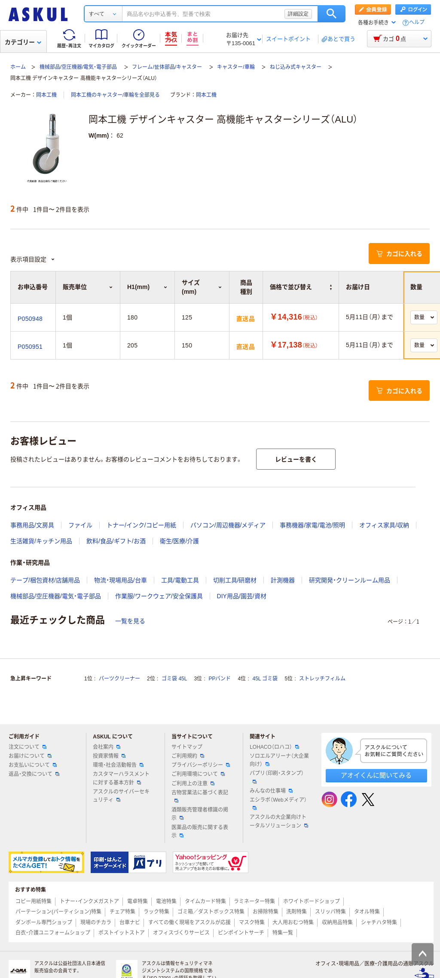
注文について (27, 747)
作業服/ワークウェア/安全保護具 (159, 596)
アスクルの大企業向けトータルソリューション (279, 821)
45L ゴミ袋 (265, 679)
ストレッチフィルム (322, 679)
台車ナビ (129, 923)
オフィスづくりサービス (181, 933)
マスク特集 (252, 923)
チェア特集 (122, 912)
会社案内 (106, 747)
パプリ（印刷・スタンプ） (277, 776)
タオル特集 (367, 912)
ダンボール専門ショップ (43, 923)
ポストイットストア (121, 933)
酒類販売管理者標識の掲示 (199, 814)
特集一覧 (282, 933)
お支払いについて (33, 765)
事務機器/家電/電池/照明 (312, 525)
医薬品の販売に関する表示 (199, 831)
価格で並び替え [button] (301, 286)
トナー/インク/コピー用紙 (141, 525)
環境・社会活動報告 (118, 765)
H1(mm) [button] (147, 286)
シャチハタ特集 (379, 923)
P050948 (30, 318)
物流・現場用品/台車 (120, 580)
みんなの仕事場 (271, 791)
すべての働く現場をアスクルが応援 (189, 923)
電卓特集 (137, 901)
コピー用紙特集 (33, 901)
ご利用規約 (187, 756)
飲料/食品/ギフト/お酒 (116, 541)
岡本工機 (46, 95)
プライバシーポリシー (200, 765)
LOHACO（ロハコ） (274, 747)
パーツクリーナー (119, 679)
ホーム (18, 67)
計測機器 (283, 580)
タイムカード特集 (205, 901)
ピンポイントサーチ (241, 933)
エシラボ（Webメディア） (278, 803)
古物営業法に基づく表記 (199, 796)
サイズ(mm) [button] (202, 287)
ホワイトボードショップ (311, 901)
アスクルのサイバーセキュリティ (121, 796)
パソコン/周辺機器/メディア (228, 525)
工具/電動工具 (180, 580)
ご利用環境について (198, 774)
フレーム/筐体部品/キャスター (167, 67)
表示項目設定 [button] (32, 259)
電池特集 (166, 901)
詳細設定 (298, 13)
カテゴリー (23, 42)
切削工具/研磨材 (235, 580)
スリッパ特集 (330, 912)
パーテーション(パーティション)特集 (58, 912)
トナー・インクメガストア (89, 901)
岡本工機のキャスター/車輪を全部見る (115, 95)
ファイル (80, 525)
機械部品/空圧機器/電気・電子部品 (78, 67)
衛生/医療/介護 (179, 541)
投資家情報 (109, 756)
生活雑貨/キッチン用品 (41, 541)
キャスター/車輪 (235, 67)
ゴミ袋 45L (174, 679)
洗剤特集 (296, 912)
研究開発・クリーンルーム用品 (349, 580)
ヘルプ (417, 22)
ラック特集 (156, 912)
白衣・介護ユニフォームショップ (52, 933)
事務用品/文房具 (32, 525)
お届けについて (30, 756)
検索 (331, 13)
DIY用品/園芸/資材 (241, 596)
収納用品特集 (337, 923)
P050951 (30, 346)
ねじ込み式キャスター (295, 67)
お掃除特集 (265, 912)
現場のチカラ (95, 923)
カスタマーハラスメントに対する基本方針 (121, 778)
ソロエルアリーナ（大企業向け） (279, 760)
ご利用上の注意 (192, 784)
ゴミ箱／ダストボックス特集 (210, 912)
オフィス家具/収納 (384, 525)
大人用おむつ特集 (293, 923)
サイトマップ (186, 747)
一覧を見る (130, 621)
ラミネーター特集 (254, 901)
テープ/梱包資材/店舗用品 (45, 580)
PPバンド (219, 679)
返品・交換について (34, 774)
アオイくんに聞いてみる (376, 775)
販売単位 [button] (88, 286)
